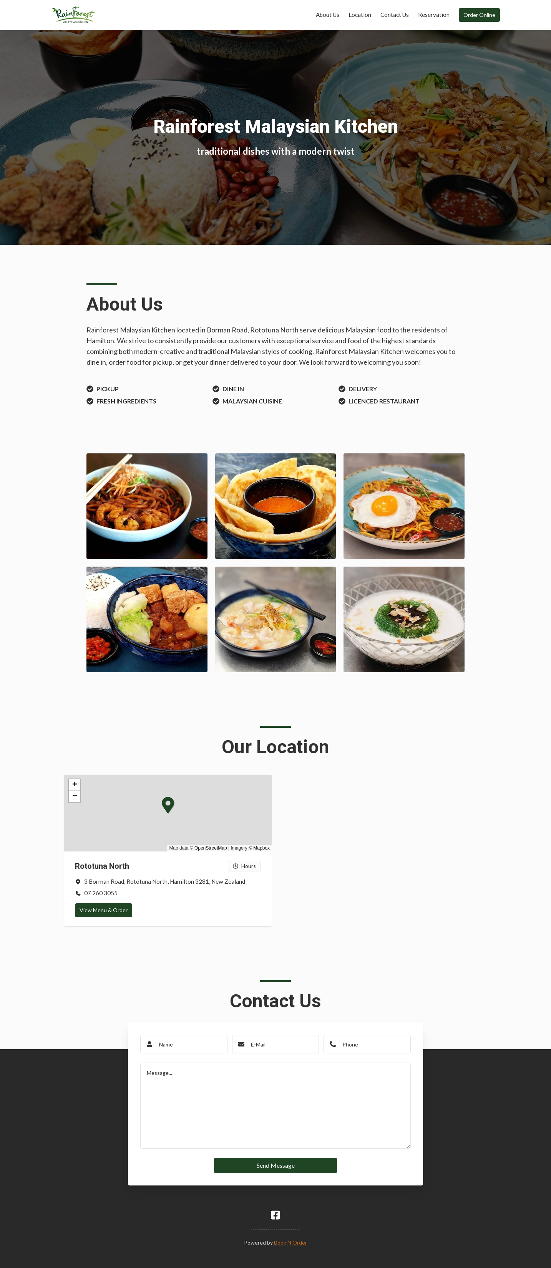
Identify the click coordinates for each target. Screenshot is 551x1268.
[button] (162, 799)
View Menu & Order (104, 910)
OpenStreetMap (210, 848)
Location (360, 14)
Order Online (479, 15)
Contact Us (394, 14)
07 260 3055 (101, 892)
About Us (327, 14)
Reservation (434, 14)
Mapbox (261, 848)
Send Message (276, 1165)
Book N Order (290, 1242)
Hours (244, 866)
